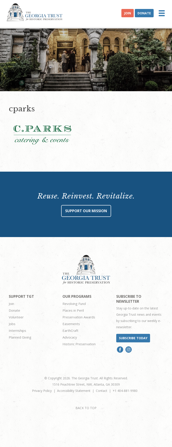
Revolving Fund (74, 303)
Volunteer (16, 317)
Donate (144, 13)
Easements (71, 324)
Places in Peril (73, 310)
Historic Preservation (79, 344)
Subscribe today (133, 338)
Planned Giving (20, 337)
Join (127, 13)
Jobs (12, 324)
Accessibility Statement (73, 391)
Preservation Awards (78, 317)
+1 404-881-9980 (125, 391)
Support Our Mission (86, 210)
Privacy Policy (42, 391)
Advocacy (69, 337)
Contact (101, 391)
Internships (17, 330)
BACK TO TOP (86, 408)
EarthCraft (70, 330)
